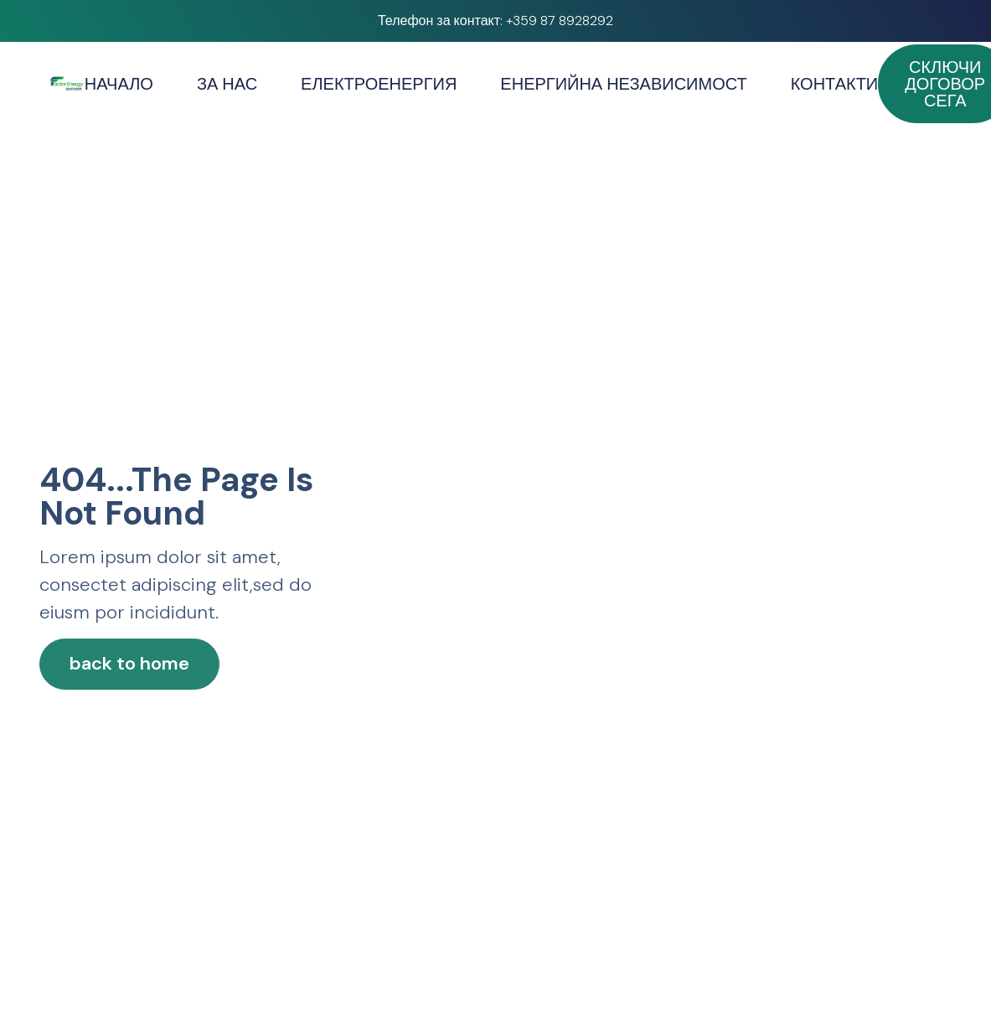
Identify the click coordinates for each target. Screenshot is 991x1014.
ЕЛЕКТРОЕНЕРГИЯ (379, 84)
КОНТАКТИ (835, 84)
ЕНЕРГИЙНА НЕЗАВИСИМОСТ (623, 84)
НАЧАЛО (119, 84)
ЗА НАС (227, 84)
